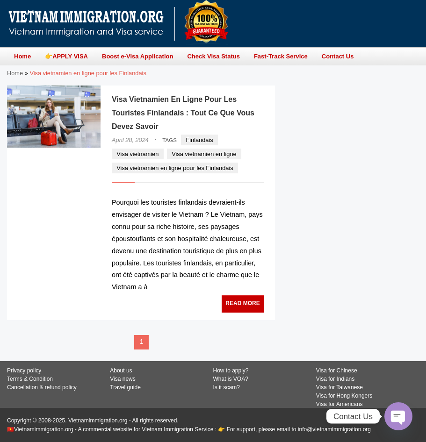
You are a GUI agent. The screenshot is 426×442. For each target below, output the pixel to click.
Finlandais (199, 139)
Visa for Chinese (336, 370)
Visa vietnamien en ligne (204, 153)
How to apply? (231, 370)
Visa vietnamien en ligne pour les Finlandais (174, 167)
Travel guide (125, 387)
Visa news (122, 379)
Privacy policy (24, 370)
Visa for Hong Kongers (344, 395)
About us (121, 370)
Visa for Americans (339, 404)
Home (15, 73)
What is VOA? (230, 379)
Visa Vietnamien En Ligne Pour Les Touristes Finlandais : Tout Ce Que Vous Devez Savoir (183, 112)
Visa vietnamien (137, 153)
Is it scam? (226, 387)
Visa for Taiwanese (339, 387)
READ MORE (242, 303)
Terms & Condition (30, 379)
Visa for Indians (335, 379)
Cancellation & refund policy (42, 387)
